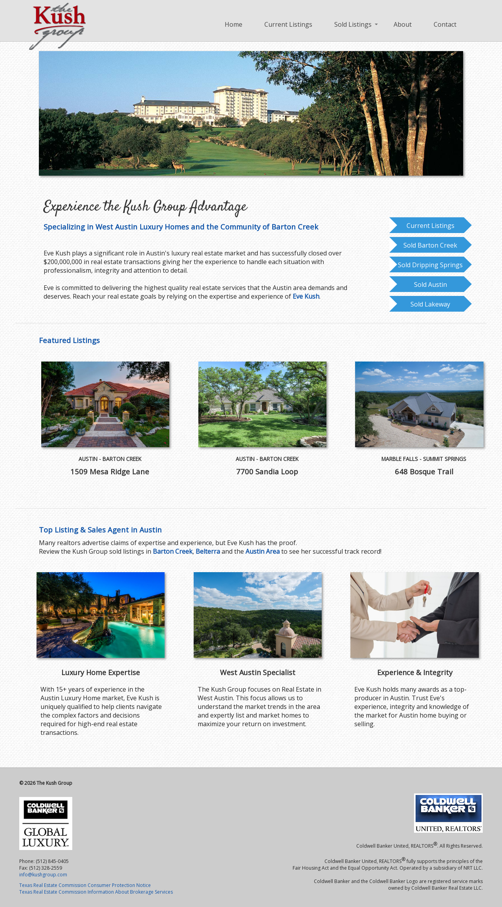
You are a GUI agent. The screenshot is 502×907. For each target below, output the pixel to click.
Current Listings (288, 24)
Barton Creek (172, 551)
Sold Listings (353, 24)
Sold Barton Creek (430, 245)
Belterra (208, 551)
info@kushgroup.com (43, 874)
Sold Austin (430, 284)
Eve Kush (306, 296)
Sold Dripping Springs (430, 265)
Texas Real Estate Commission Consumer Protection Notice (85, 885)
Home (233, 24)
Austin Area (263, 551)
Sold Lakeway (430, 304)
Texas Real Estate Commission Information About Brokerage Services (96, 892)
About (403, 24)
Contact (445, 24)
